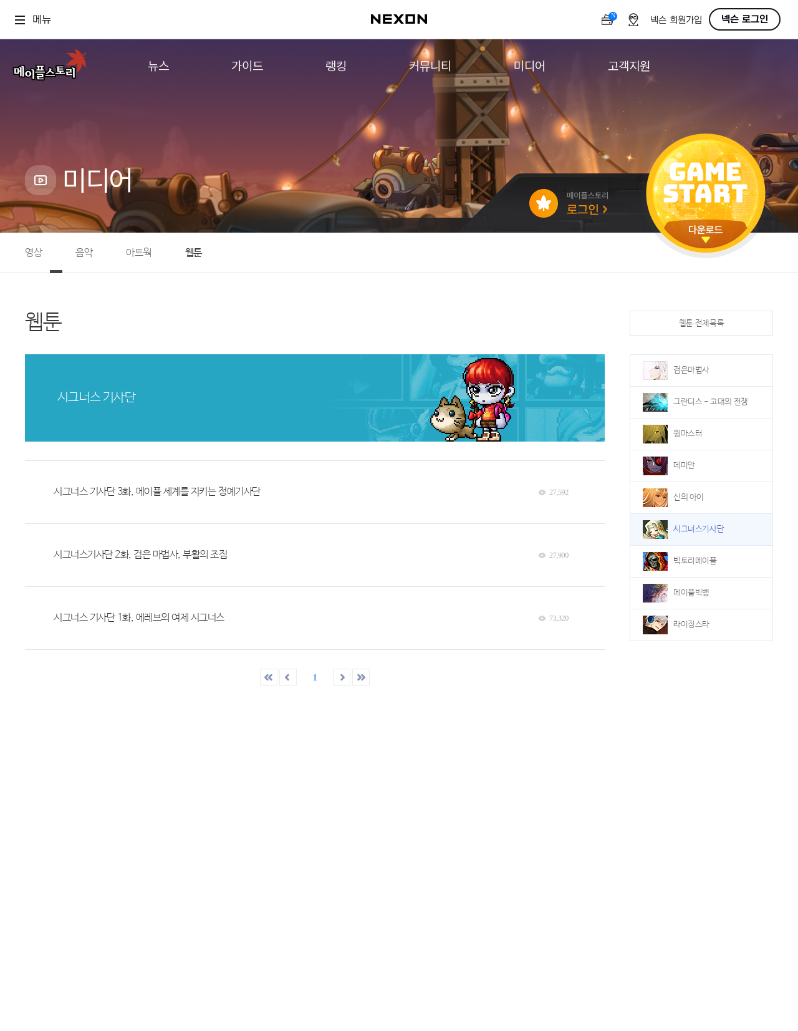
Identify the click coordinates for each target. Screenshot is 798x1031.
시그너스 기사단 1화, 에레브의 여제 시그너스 (139, 618)
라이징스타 (676, 625)
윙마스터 (672, 434)
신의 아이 (673, 497)
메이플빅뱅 (676, 593)
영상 (33, 253)
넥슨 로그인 (744, 19)
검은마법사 (676, 370)
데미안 (669, 466)
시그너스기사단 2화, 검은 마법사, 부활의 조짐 (141, 555)
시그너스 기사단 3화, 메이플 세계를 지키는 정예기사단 (157, 492)
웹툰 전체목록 (701, 323)
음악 (83, 253)
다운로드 (706, 234)
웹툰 (193, 253)
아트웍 (138, 253)
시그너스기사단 (683, 529)
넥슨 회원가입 (676, 20)
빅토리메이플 (680, 561)
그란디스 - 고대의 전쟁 (695, 402)
